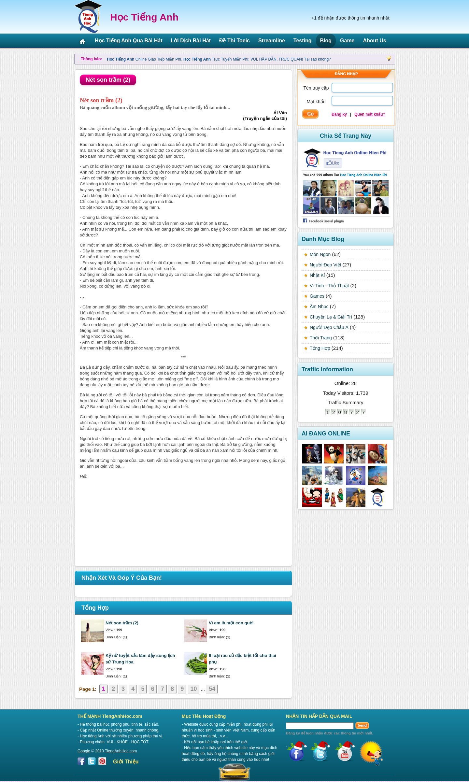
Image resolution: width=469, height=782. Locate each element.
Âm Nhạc (319, 306)
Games (317, 296)
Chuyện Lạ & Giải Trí (331, 317)
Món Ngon (320, 254)
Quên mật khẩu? (369, 114)
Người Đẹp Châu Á (329, 327)
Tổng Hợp (320, 348)
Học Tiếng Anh (144, 17)
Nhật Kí (317, 275)
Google (84, 751)
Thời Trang (321, 337)
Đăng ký (339, 114)
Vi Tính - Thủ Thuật (329, 285)
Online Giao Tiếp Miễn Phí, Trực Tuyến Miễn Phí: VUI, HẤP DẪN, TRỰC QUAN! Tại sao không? (219, 59)
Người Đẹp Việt (325, 264)
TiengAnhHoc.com (121, 751)
